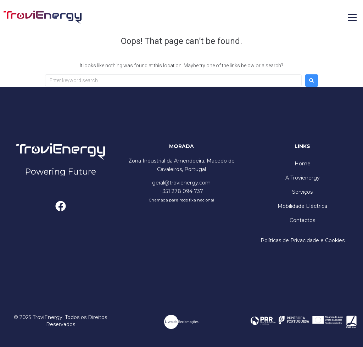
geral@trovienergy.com (181, 183)
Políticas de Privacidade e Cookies (303, 240)
